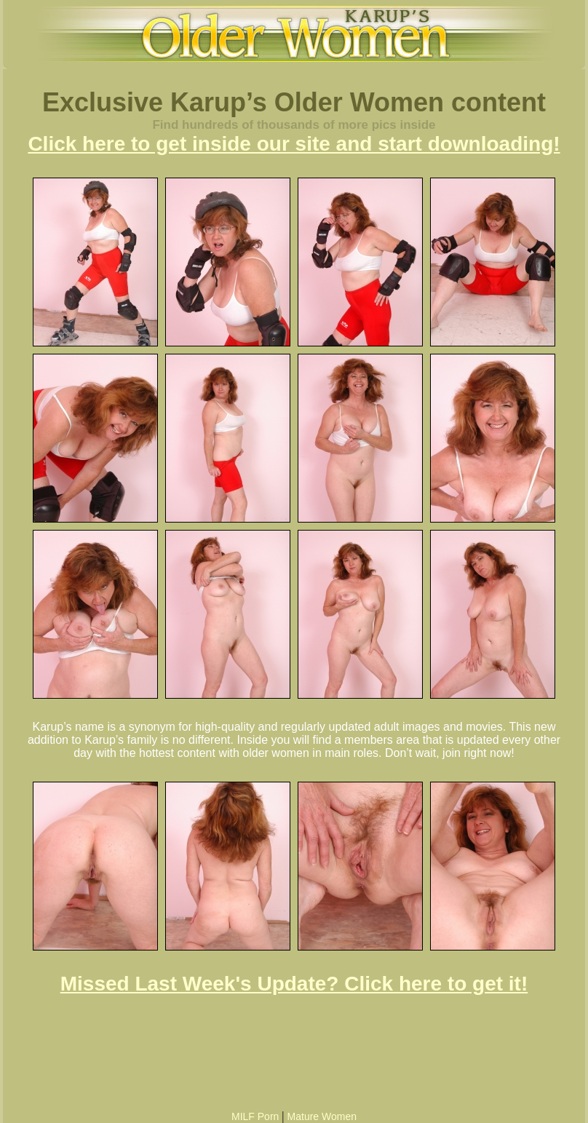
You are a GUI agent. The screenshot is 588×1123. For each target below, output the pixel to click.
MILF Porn (255, 1116)
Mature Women (322, 1116)
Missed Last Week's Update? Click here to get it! (294, 983)
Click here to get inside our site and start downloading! (294, 143)
